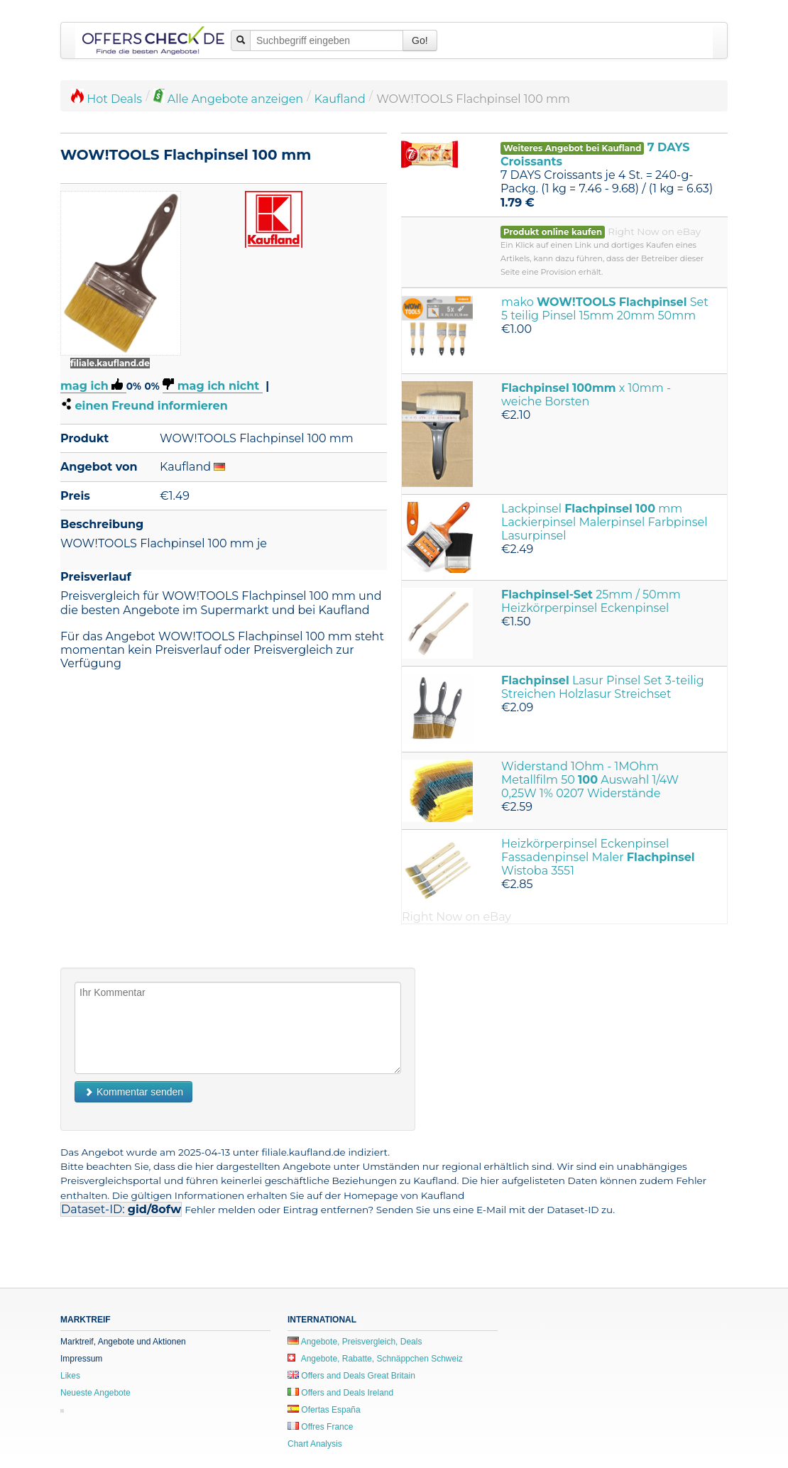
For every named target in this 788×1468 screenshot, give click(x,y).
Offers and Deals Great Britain (351, 1376)
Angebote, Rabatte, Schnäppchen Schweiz (375, 1359)
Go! (420, 40)
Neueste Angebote (95, 1393)
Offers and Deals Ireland (340, 1393)
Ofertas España (324, 1410)
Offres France (320, 1427)
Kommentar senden (133, 1091)
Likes (70, 1376)
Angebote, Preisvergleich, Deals (355, 1342)
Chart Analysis (315, 1444)
